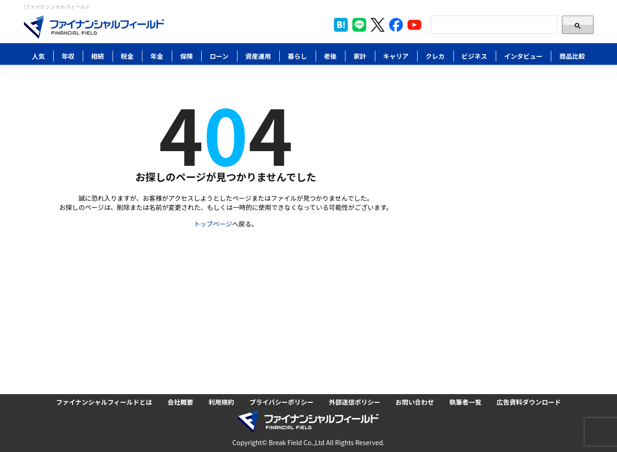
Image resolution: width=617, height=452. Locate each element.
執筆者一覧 (465, 402)
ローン (218, 56)
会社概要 (180, 402)
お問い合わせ (415, 402)
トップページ (213, 223)
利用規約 (221, 402)
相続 (97, 56)
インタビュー (523, 56)
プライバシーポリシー (281, 402)
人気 (38, 56)
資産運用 (258, 56)
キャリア (396, 56)
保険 (186, 56)
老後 (330, 56)
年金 (156, 56)
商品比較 (572, 56)
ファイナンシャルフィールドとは (104, 402)
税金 (127, 56)
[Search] (494, 25)
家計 (359, 56)
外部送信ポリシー (354, 402)
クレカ (435, 56)
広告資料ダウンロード (529, 402)
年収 (68, 56)
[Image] (94, 27)
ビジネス (474, 56)
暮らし (297, 56)
